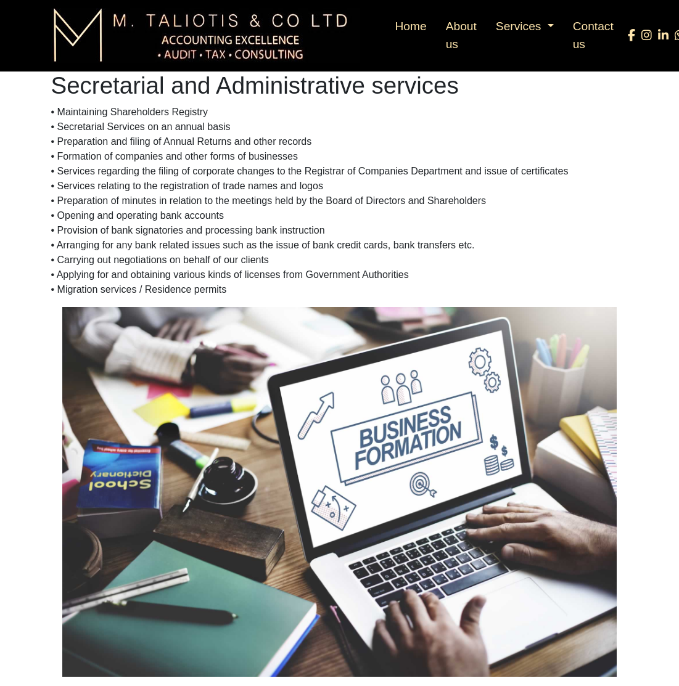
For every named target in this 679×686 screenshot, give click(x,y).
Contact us (593, 35)
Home (411, 26)
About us (461, 35)
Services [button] (520, 26)
